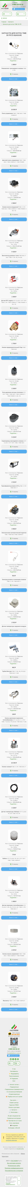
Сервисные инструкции (14, 1118)
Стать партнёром (14, 1123)
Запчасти (14, 1109)
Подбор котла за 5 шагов (15, 1096)
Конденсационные (14, 1094)
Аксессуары (14, 1112)
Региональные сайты (14, 1165)
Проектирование (14, 1076)
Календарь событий (14, 1128)
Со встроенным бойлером (14, 1091)
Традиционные (14, 1087)
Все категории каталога (14, 1163)
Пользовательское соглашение (14, 1170)
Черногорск (5, 1156)
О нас (14, 1069)
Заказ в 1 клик (13, 79)
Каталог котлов (14, 1084)
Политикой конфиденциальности (10, 1184)
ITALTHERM (14, 1160)
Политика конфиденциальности (14, 1168)
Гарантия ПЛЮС (14, 1105)
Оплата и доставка (14, 1107)
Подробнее (13, 60)
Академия (15, 1125)
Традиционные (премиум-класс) (14, 1089)
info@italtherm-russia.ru (15, 1053)
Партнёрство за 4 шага (15, 1120)
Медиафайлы (15, 1073)
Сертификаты (14, 1071)
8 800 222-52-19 (17, 4)
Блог (14, 1081)
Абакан (15, 2)
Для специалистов (15, 1116)
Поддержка (14, 1078)
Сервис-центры (14, 1102)
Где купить (13, 1100)
